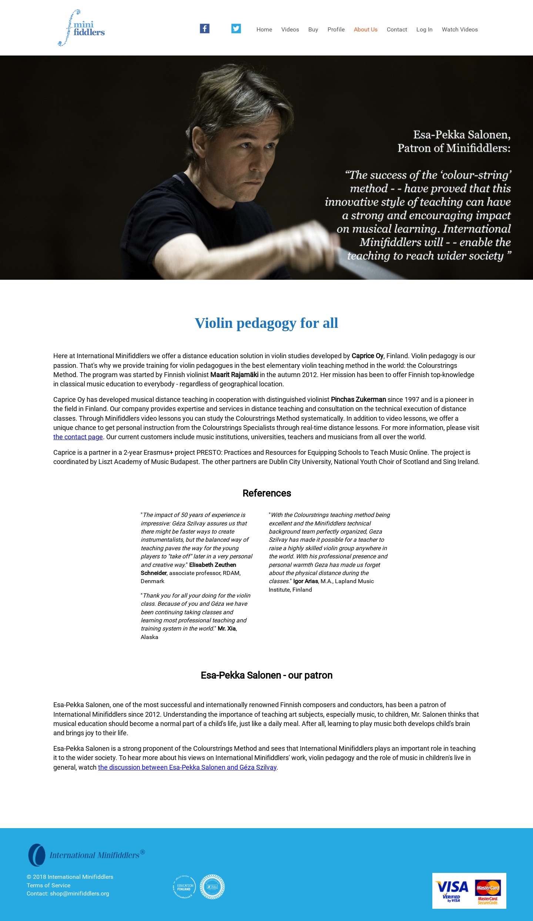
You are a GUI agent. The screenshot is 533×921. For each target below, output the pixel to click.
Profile (336, 29)
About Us (366, 29)
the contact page (78, 437)
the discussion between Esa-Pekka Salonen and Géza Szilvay (187, 767)
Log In (424, 29)
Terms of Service (48, 885)
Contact (397, 29)
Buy (313, 29)
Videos (290, 29)
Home (264, 29)
